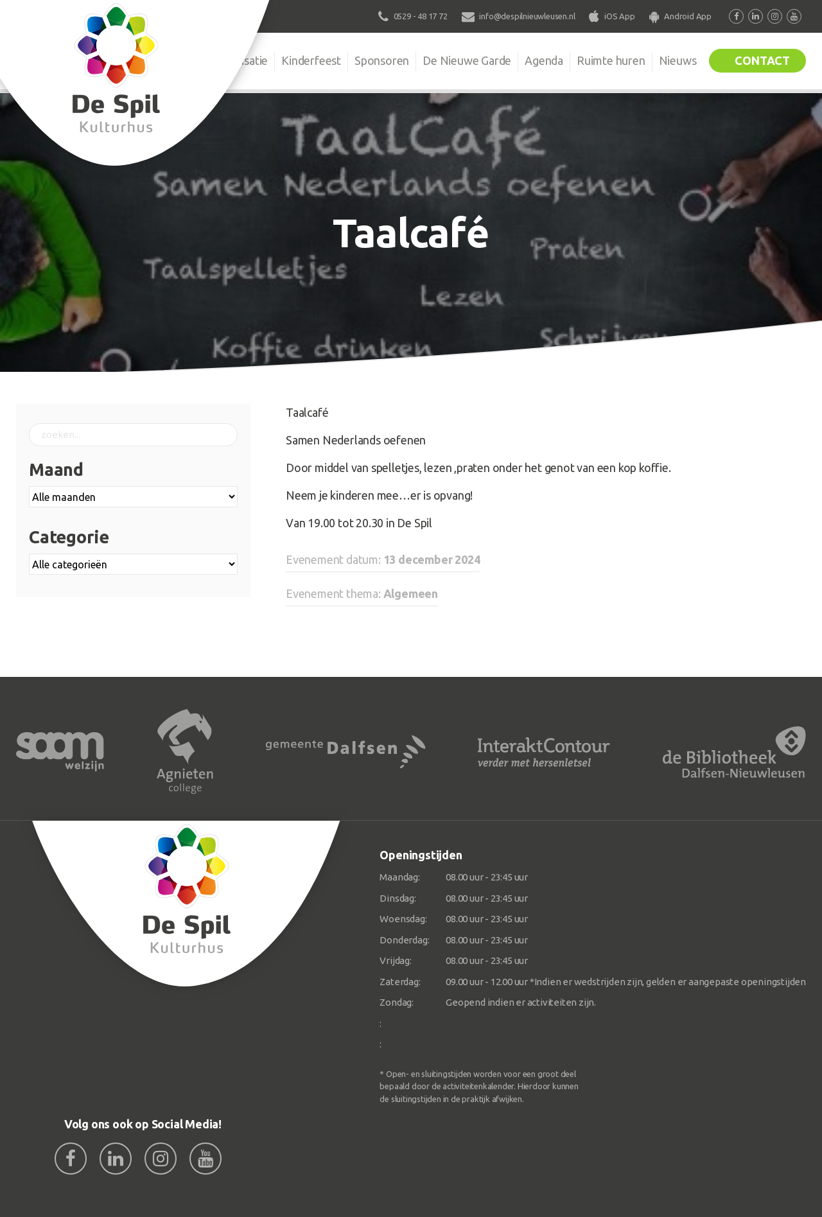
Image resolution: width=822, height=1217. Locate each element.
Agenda (544, 60)
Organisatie (239, 60)
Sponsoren (381, 60)
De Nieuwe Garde (467, 60)
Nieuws (678, 60)
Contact (762, 60)
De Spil (171, 60)
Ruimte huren (611, 60)
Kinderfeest (311, 60)
